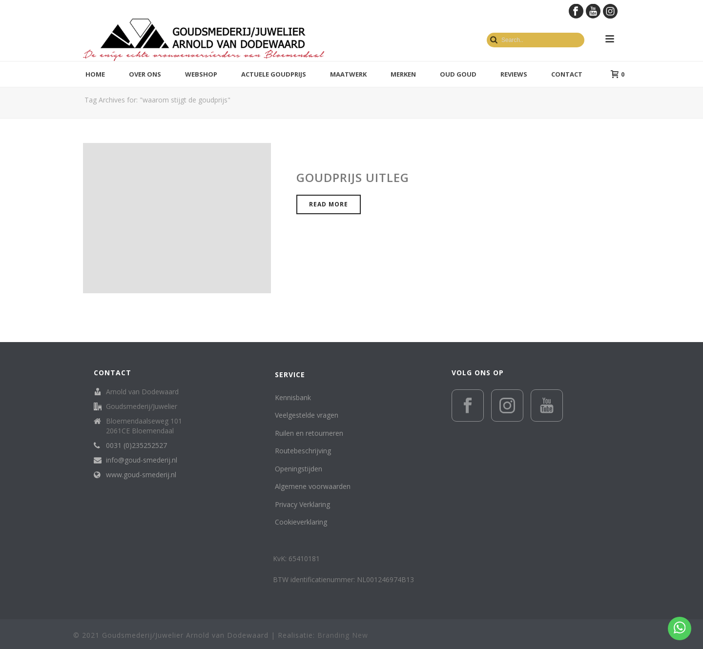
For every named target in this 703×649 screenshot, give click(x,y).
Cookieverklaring (301, 522)
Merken (403, 74)
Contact (566, 74)
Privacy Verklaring (302, 504)
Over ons (145, 74)
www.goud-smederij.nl (141, 474)
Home (95, 74)
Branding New (342, 635)
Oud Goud (458, 74)
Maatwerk (348, 74)
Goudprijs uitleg (352, 177)
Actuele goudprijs (273, 74)
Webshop (201, 74)
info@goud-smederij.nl (141, 460)
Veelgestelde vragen (306, 415)
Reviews (513, 74)
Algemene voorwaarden (313, 486)
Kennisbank (293, 397)
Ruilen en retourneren (309, 433)
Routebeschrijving (303, 450)
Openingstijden (298, 468)
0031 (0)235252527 (136, 445)
